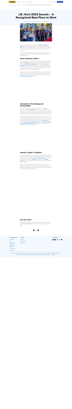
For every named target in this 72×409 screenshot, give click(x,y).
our (25, 122)
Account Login (53, 1)
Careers (18, 1)
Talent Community (12, 248)
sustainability (44, 120)
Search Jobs (30, 1)
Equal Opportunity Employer (12, 243)
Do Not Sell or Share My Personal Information (43, 254)
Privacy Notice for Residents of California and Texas (28, 254)
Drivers (26, 1)
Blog (10, 241)
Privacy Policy (19, 254)
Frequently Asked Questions (12, 246)
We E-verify (11, 250)
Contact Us (22, 239)
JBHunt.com (22, 242)
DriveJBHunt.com (23, 241)
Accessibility (53, 254)
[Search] (49, 2)
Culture (22, 1)
